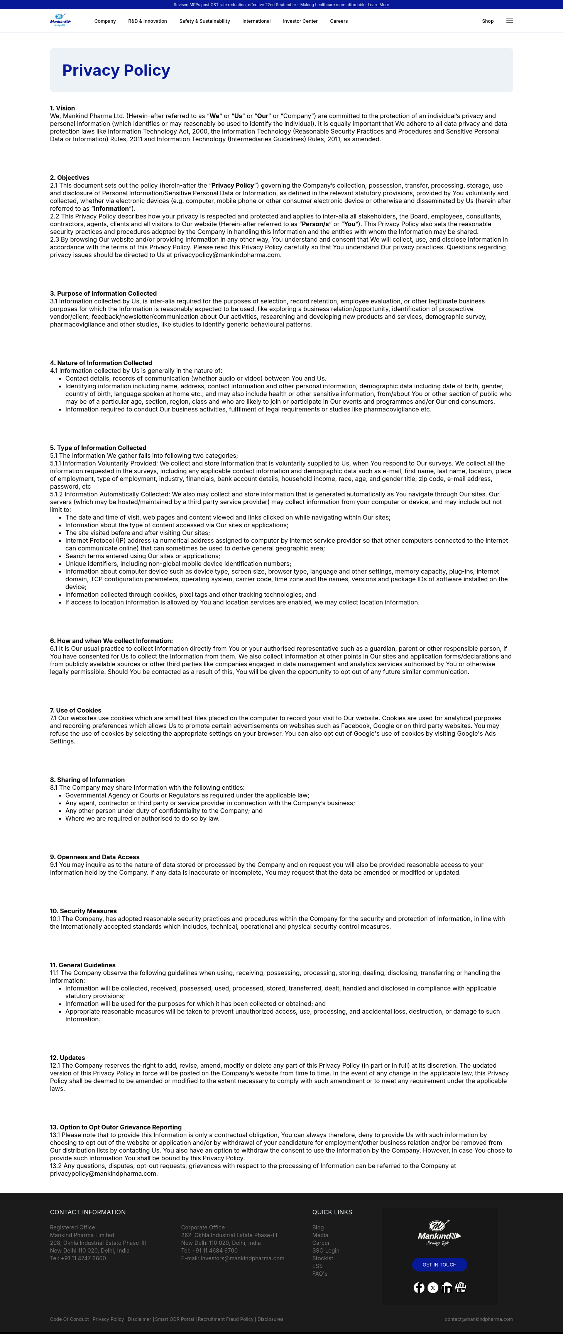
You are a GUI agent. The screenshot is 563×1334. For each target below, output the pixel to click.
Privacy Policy (108, 1319)
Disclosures (270, 1319)
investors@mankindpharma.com (242, 1258)
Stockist (323, 1258)
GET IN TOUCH (440, 1265)
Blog (318, 1227)
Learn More (378, 4)
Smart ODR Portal (174, 1319)
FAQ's (320, 1273)
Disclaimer (139, 1319)
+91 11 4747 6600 (83, 1258)
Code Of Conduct (69, 1319)
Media (320, 1235)
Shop (488, 21)
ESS (318, 1266)
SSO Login (326, 1250)
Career (321, 1242)
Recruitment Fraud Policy (226, 1319)
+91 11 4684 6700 (215, 1250)
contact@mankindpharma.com (479, 1319)
